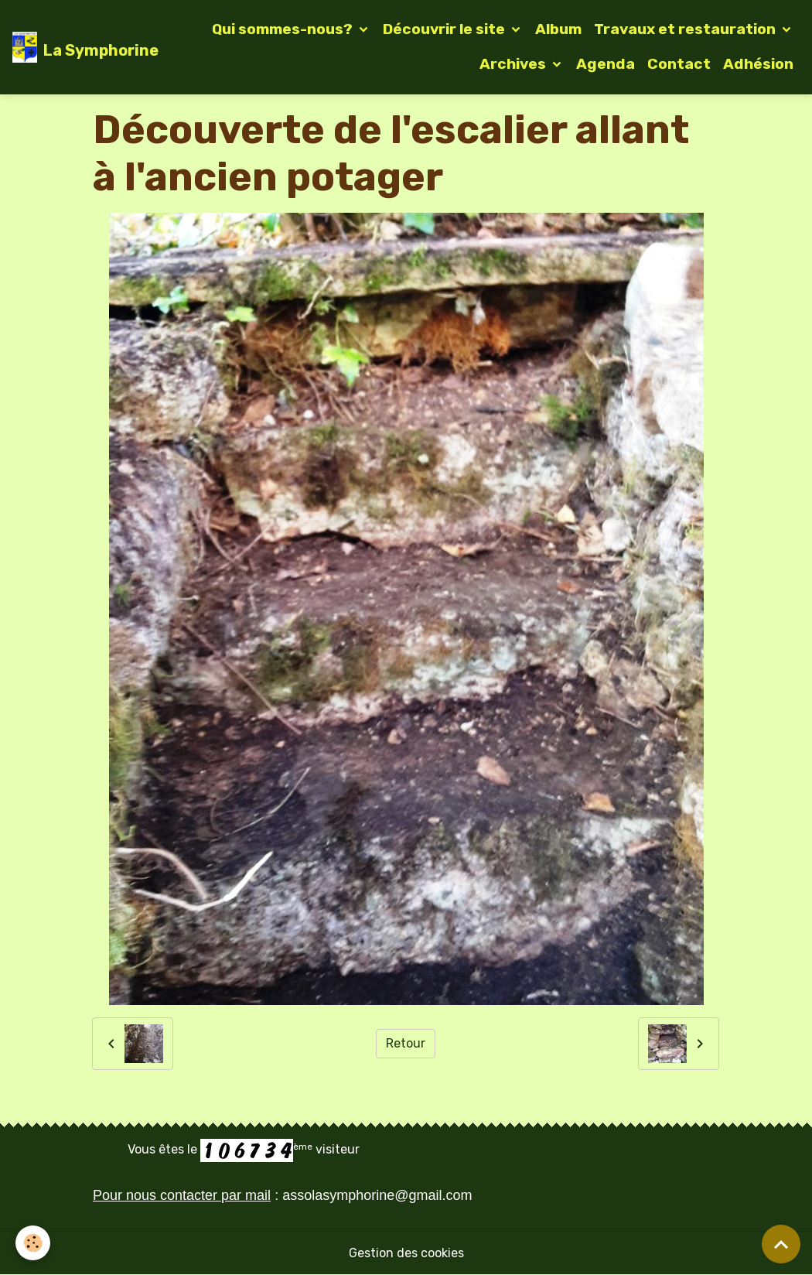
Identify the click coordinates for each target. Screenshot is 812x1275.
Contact (679, 64)
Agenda (605, 64)
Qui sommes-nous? (284, 29)
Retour (405, 1043)
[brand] (73, 47)
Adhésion (758, 64)
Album (558, 29)
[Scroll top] (781, 1244)
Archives (514, 64)
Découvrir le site (445, 29)
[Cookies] (32, 1242)
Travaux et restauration (686, 29)
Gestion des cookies (406, 1253)
